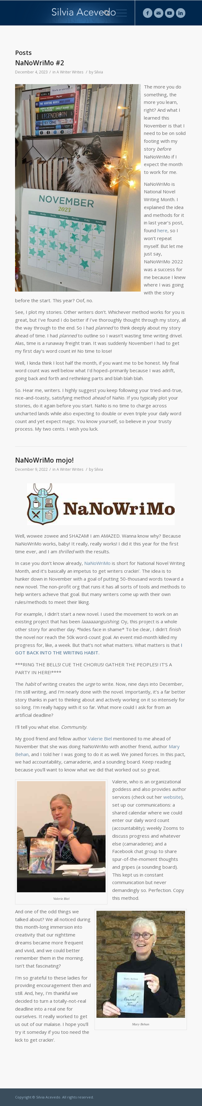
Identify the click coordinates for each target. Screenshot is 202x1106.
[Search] (103, 12)
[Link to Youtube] (169, 13)
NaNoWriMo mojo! (44, 460)
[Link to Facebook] (147, 13)
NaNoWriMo (97, 563)
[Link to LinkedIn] (180, 13)
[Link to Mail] (158, 13)
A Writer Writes (70, 72)
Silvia (98, 72)
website (172, 797)
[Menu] (118, 12)
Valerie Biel (100, 738)
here (162, 230)
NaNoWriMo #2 (39, 62)
